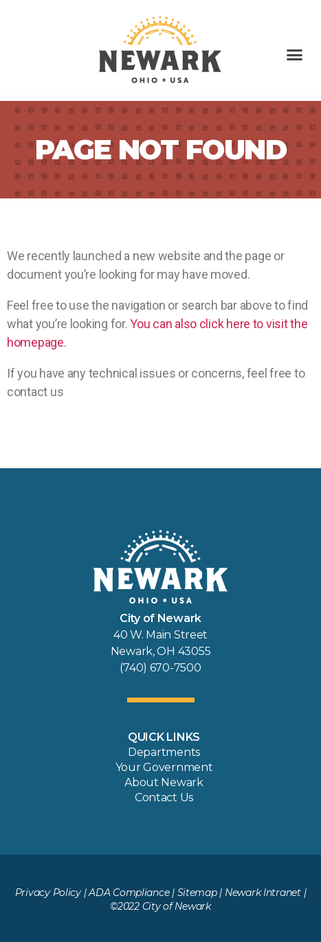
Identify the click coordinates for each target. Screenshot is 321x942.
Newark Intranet (263, 892)
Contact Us (164, 797)
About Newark (163, 782)
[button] (294, 55)
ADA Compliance (129, 892)
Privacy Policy (48, 892)
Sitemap (197, 892)
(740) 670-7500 (160, 667)
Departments (164, 752)
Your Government (164, 767)
